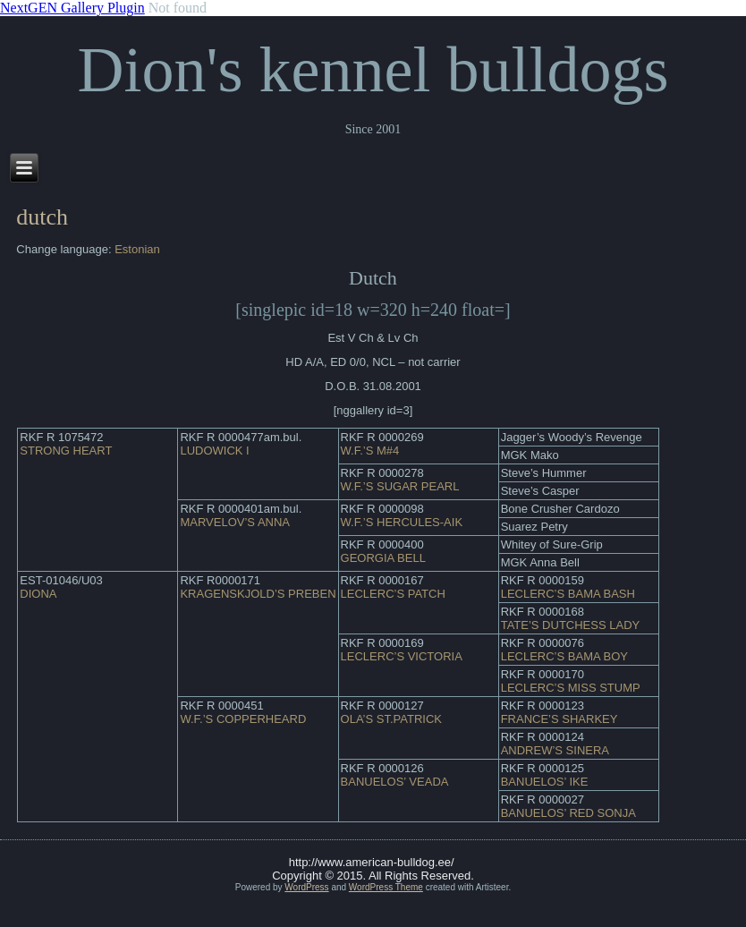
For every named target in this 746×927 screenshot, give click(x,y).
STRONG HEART (66, 450)
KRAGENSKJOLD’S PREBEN (257, 593)
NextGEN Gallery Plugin (72, 7)
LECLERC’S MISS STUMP (570, 687)
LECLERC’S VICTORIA (401, 656)
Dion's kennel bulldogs (373, 70)
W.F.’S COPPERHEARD (243, 719)
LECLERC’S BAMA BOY (564, 656)
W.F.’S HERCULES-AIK (402, 522)
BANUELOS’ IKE (545, 781)
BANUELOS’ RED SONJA (568, 813)
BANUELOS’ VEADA (395, 781)
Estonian (137, 249)
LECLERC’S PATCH (393, 593)
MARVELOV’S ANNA (235, 522)
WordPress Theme (386, 887)
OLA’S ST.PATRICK (391, 719)
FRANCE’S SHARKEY (559, 719)
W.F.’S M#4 (370, 450)
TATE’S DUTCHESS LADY (570, 625)
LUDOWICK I (214, 450)
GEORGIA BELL (383, 558)
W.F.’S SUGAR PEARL (400, 486)
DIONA (38, 593)
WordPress (306, 887)
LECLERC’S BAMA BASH (568, 593)
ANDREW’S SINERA (555, 750)
